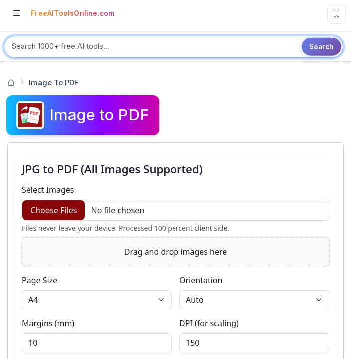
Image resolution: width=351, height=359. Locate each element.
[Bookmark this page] (336, 14)
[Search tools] (173, 47)
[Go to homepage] (11, 82)
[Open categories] (16, 14)
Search (321, 46)
